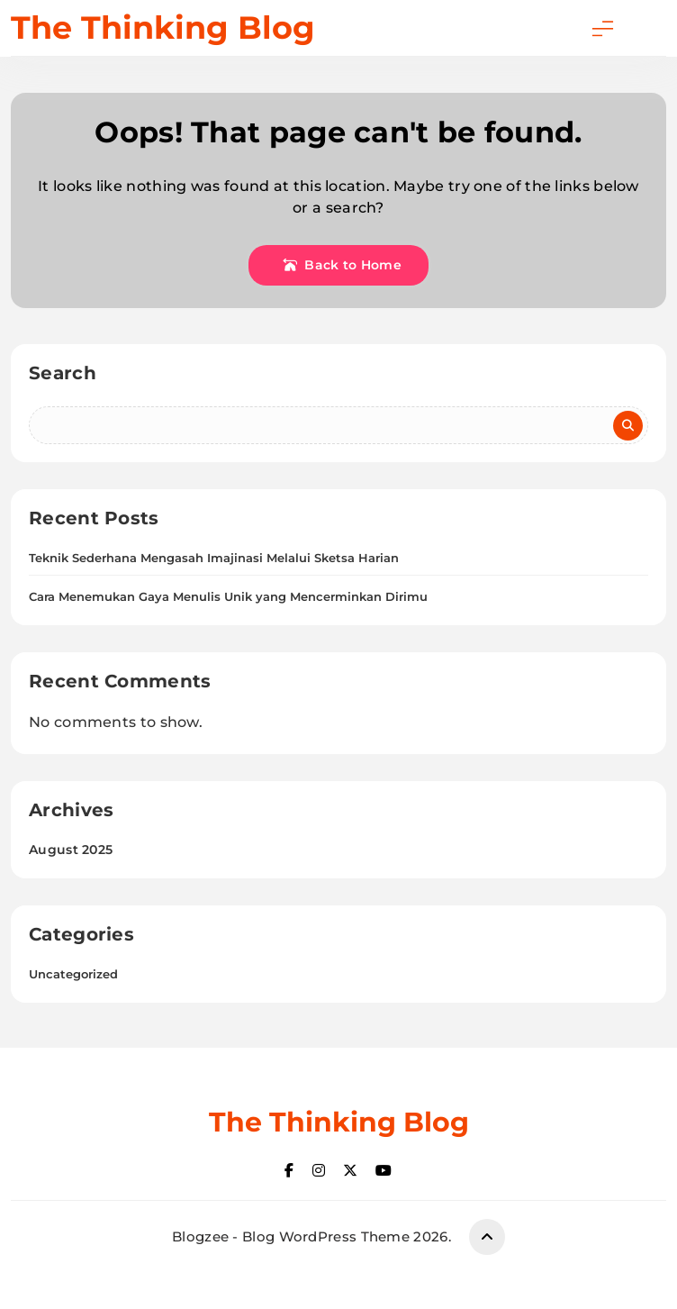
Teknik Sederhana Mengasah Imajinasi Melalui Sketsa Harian (214, 557)
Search (62, 373)
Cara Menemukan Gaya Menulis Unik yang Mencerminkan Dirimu (228, 596)
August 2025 (71, 849)
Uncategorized (73, 974)
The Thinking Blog (163, 27)
